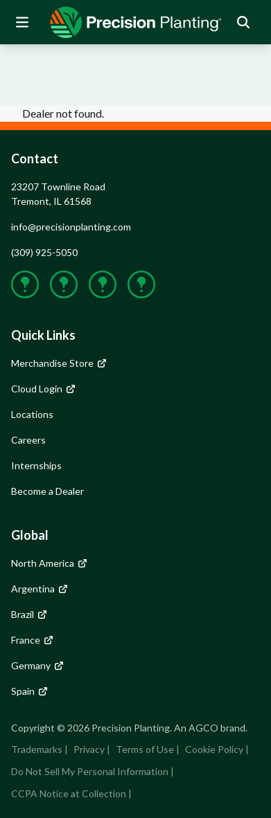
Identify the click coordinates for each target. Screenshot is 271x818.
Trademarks (36, 749)
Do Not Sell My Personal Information (89, 771)
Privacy (89, 749)
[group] (135, 22)
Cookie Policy (214, 749)
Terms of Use (145, 749)
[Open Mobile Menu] (22, 22)
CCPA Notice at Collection (68, 793)
